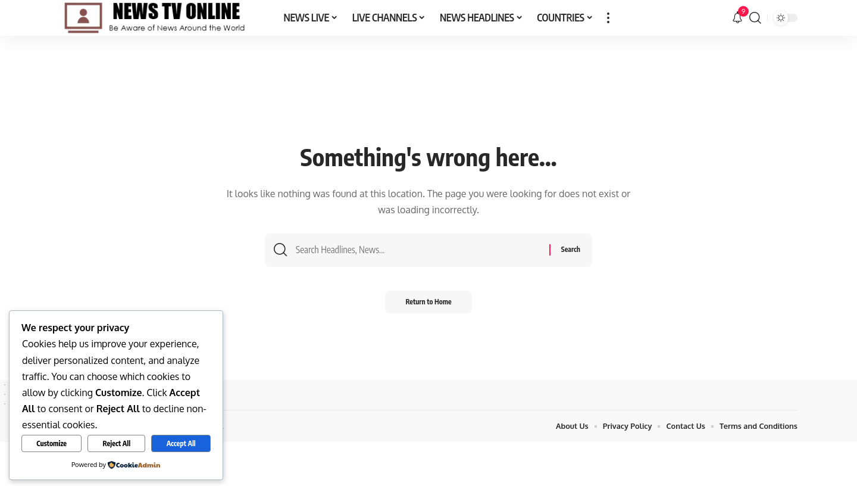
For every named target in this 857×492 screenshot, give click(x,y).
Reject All (117, 443)
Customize (51, 443)
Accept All (181, 443)
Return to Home (428, 304)
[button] (608, 18)
